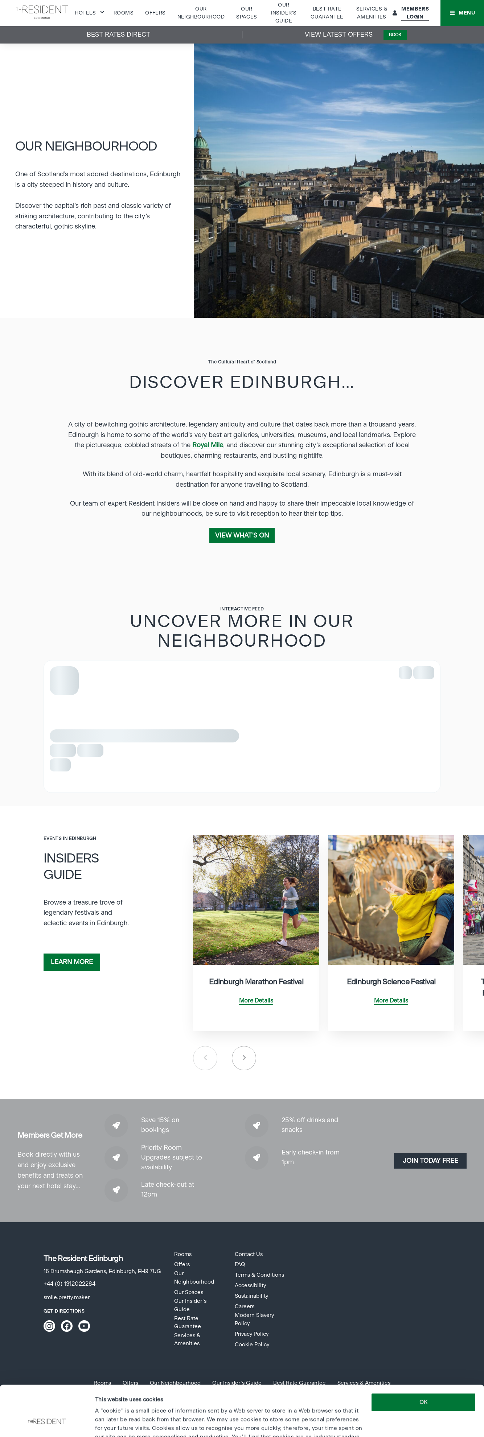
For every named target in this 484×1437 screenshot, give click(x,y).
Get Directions (64, 1311)
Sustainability (251, 1296)
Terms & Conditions (259, 1275)
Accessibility (250, 1285)
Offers (155, 13)
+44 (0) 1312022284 (69, 1284)
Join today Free (430, 1161)
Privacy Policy (251, 1334)
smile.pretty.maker (67, 1297)
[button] (462, 13)
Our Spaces (188, 1292)
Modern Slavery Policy (254, 1319)
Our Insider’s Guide (284, 13)
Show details (111, 1422)
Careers (244, 1306)
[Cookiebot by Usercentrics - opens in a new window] (47, 1422)
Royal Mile (207, 445)
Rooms (124, 13)
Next (244, 1058)
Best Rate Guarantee (187, 1322)
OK (423, 1359)
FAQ (240, 1264)
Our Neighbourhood (194, 1277)
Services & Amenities (187, 1339)
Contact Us (249, 1254)
